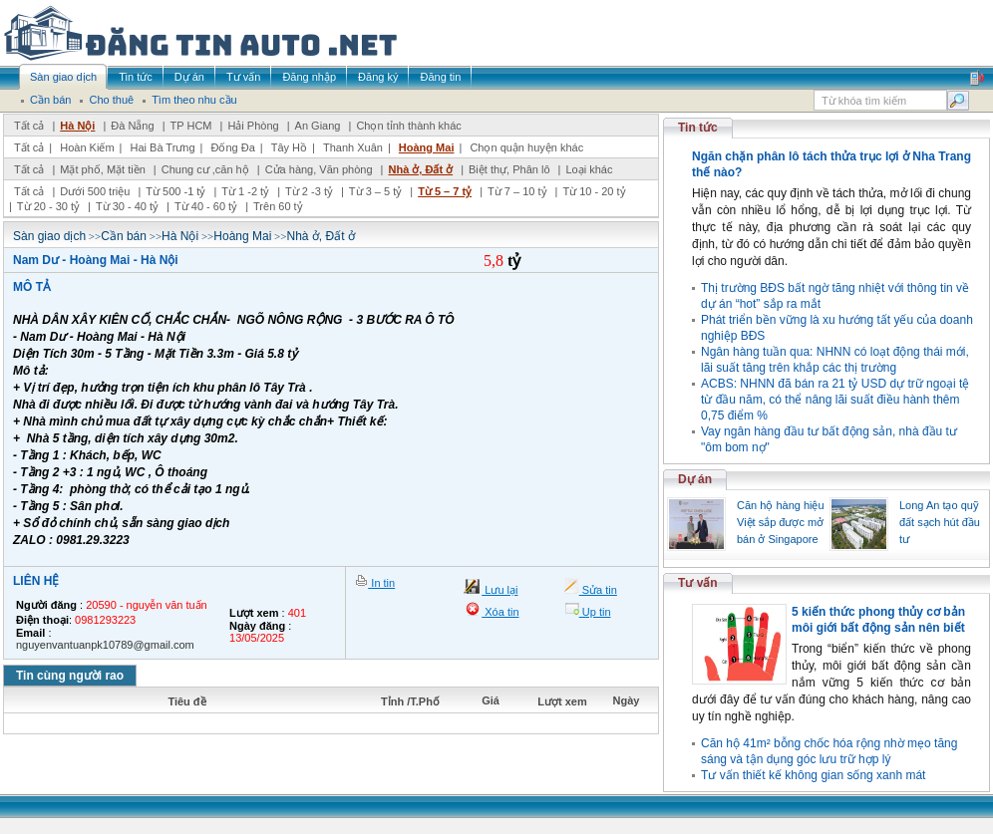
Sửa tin (598, 590)
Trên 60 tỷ (278, 206)
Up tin (595, 612)
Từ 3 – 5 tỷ (375, 191)
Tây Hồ (289, 147)
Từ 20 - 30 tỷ (48, 206)
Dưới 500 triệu (95, 191)
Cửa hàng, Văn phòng (319, 169)
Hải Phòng (252, 126)
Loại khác (588, 169)
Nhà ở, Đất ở (420, 169)
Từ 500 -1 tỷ (175, 191)
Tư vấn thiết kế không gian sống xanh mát (813, 775)
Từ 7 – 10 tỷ (517, 191)
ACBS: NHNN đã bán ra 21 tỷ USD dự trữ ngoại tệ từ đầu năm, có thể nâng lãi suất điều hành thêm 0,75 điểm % (835, 399)
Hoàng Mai (427, 147)
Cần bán (124, 236)
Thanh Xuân (353, 147)
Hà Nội (77, 126)
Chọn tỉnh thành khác (408, 126)
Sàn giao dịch (49, 236)
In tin (381, 583)
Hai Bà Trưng (162, 147)
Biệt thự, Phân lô (509, 169)
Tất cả (29, 126)
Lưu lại (499, 590)
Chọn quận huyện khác (526, 147)
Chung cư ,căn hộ (205, 169)
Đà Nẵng (132, 126)
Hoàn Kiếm (87, 147)
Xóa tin (500, 612)
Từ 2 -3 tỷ (309, 191)
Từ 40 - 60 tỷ (205, 206)
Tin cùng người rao (70, 676)
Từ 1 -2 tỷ (245, 191)
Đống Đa (233, 147)
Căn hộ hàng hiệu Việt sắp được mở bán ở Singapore (781, 522)
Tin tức (698, 128)
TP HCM (191, 126)
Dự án (695, 479)
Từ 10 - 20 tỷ (593, 191)
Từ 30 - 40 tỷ (127, 206)
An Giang (318, 126)
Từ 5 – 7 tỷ (445, 191)
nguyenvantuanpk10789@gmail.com (105, 645)
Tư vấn (698, 583)
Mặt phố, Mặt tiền (103, 169)
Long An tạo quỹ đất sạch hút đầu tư (939, 522)
